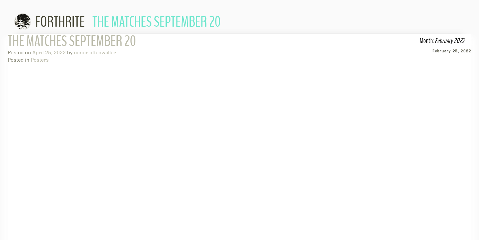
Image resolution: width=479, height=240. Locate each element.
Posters (40, 60)
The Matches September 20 (72, 41)
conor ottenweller (95, 53)
